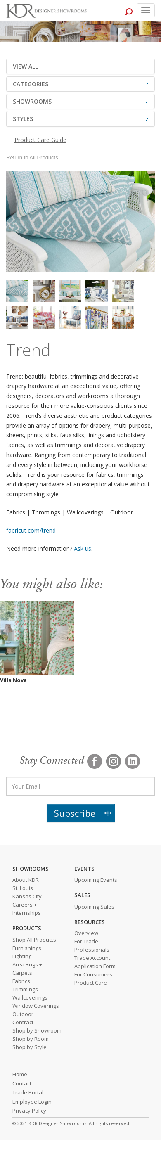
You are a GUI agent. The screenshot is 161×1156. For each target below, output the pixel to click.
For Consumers (93, 974)
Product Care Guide (40, 140)
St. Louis (22, 888)
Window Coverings (35, 1005)
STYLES (23, 119)
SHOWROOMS (32, 101)
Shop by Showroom (37, 1030)
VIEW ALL (25, 66)
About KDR (25, 880)
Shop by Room (30, 1038)
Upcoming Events (95, 880)
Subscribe (74, 813)
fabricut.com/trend (31, 530)
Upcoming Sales (94, 906)
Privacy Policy (29, 1110)
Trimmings (25, 989)
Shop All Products (34, 939)
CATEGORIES (30, 84)
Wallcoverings (29, 997)
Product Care (90, 982)
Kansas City (27, 896)
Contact (21, 1083)
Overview (86, 933)
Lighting (21, 956)
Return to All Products (32, 157)
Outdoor (22, 1014)
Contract (22, 1022)
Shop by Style (29, 1047)
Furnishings (26, 948)
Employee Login (32, 1101)
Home (19, 1074)
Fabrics (21, 981)
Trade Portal (27, 1092)
